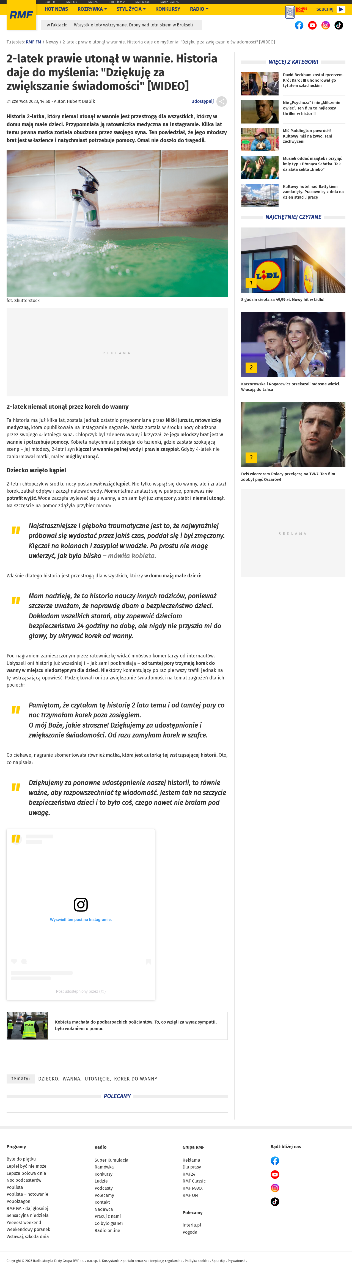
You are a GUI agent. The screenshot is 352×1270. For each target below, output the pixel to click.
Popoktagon (18, 1201)
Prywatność (236, 1261)
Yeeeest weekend (24, 1222)
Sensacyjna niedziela (28, 1215)
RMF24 (93, 2)
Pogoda (190, 1232)
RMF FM (50, 2)
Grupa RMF (193, 1147)
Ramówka (104, 1167)
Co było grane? (109, 1223)
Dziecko (17, 470)
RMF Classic (117, 2)
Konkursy (167, 9)
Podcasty (104, 1188)
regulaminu (173, 1261)
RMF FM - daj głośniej (27, 1208)
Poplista (15, 1187)
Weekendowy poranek (28, 1229)
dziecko (48, 1079)
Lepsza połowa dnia (26, 1173)
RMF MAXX (142, 2)
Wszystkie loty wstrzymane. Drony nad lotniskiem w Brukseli (133, 25)
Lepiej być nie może (26, 1166)
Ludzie (101, 1181)
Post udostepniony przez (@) (81, 991)
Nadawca (104, 1209)
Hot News (56, 9)
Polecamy (104, 1195)
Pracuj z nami (108, 1216)
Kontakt (102, 1202)
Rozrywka (90, 9)
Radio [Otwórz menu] (197, 9)
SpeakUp (218, 1261)
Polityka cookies (197, 1261)
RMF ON (72, 2)
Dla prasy (192, 1167)
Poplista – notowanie (27, 1194)
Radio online (107, 1230)
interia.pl (192, 1225)
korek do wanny (136, 1079)
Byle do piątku (21, 1159)
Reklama (191, 1160)
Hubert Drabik (81, 101)
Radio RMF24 (169, 2)
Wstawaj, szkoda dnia (28, 1236)
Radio (100, 1147)
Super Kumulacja (111, 1160)
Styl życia (129, 9)
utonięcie (97, 1079)
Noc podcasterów (24, 1180)
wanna (71, 1079)
